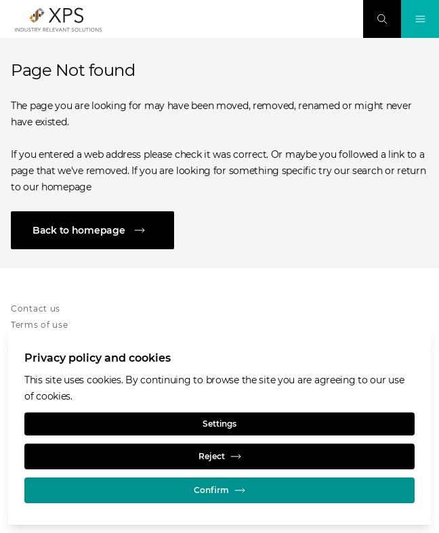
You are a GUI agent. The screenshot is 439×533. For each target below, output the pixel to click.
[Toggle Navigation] (420, 19)
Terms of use (39, 325)
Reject (219, 456)
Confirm (219, 490)
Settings (219, 424)
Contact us (35, 308)
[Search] (382, 19)
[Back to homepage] (219, 230)
